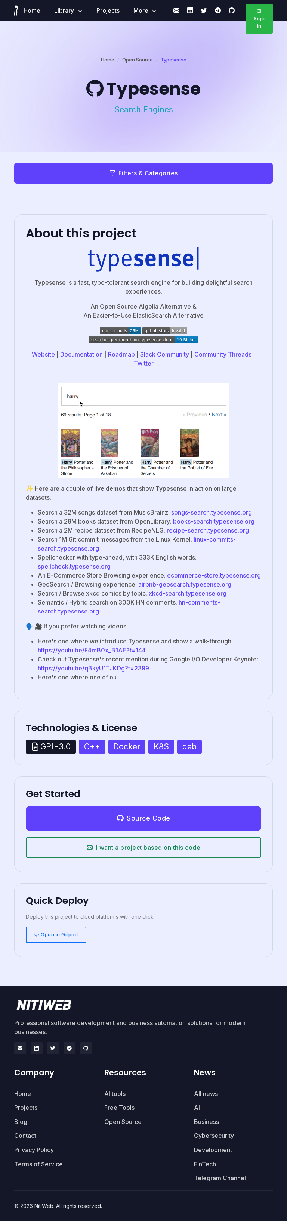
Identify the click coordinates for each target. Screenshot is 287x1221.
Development (213, 1150)
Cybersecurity (214, 1135)
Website (43, 354)
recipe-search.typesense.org (208, 530)
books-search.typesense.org (213, 521)
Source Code (143, 818)
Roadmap (121, 354)
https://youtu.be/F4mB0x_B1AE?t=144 (92, 650)
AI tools (115, 1093)
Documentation (81, 354)
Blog (20, 1121)
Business (206, 1121)
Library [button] (64, 10)
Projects (108, 10)
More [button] (141, 10)
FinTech (205, 1164)
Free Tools (119, 1107)
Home (32, 10)
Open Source (137, 60)
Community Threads (222, 354)
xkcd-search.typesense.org (187, 593)
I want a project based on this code (143, 847)
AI (197, 1107)
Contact (25, 1135)
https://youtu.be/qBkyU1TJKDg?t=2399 (93, 668)
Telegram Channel (220, 1178)
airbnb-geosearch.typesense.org (184, 584)
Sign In (259, 18)
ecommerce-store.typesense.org (214, 575)
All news (206, 1093)
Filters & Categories (143, 173)
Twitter (144, 363)
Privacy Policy (34, 1150)
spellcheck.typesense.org (74, 566)
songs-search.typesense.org (211, 512)
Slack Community (164, 354)
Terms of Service (38, 1164)
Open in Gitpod (56, 934)
